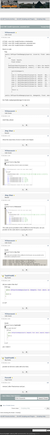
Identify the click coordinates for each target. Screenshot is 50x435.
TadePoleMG (9, 276)
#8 (48, 318)
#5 (48, 200)
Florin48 (8, 378)
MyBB (7, 433)
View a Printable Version (8, 405)
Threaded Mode (45, 27)
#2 (48, 116)
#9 (48, 362)
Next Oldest (6, 396)
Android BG (23, 433)
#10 (48, 382)
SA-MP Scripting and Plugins (26, 19)
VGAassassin (10, 32)
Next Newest (15, 396)
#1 (48, 37)
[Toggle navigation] (46, 2)
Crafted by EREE (13, 433)
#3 (48, 135)
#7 (48, 280)
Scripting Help (41, 19)
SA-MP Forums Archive (7, 19)
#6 (48, 245)
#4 (48, 155)
